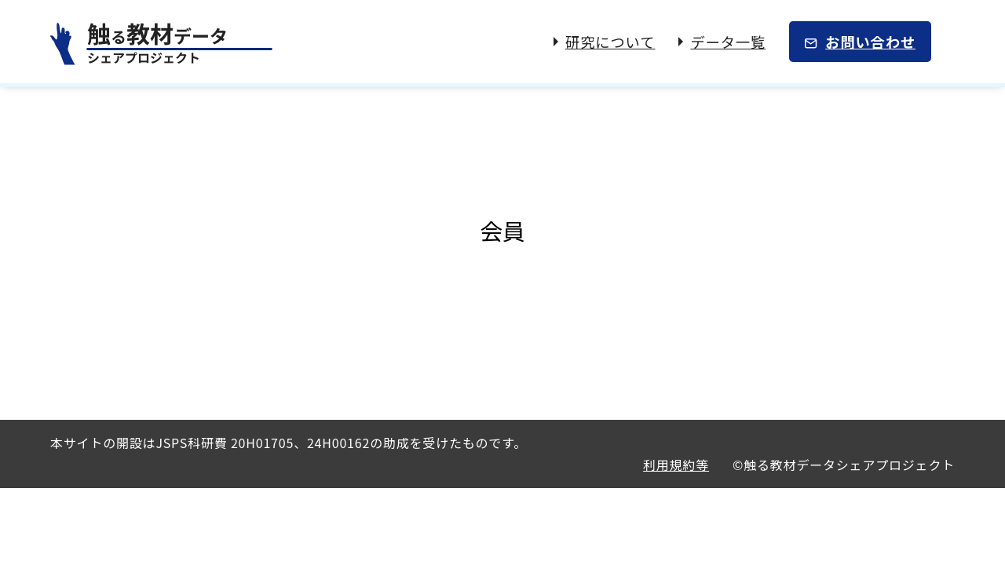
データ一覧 (728, 41)
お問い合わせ (870, 41)
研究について (610, 41)
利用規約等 (676, 464)
